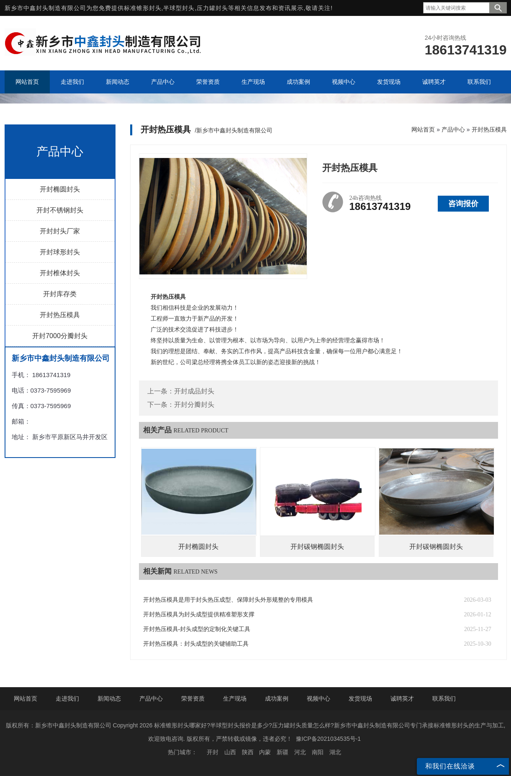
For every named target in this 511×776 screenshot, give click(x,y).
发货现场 (360, 698)
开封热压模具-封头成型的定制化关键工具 (197, 629)
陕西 (248, 752)
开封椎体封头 (60, 273)
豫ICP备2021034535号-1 (328, 738)
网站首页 (423, 129)
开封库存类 (60, 293)
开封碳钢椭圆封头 (317, 546)
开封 (212, 752)
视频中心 (318, 698)
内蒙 (265, 752)
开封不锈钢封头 (59, 210)
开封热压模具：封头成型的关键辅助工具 (196, 644)
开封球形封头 (60, 252)
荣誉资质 (193, 698)
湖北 (335, 752)
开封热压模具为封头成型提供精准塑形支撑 (198, 614)
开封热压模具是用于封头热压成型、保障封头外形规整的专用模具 (228, 600)
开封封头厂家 (60, 231)
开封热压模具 (60, 314)
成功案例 (276, 698)
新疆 (282, 752)
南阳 (318, 752)
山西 (230, 752)
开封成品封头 (194, 391)
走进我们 (67, 698)
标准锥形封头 (143, 8)
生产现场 (235, 698)
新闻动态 (109, 698)
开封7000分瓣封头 (59, 335)
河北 (300, 752)
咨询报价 (463, 203)
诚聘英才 (402, 698)
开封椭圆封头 (60, 189)
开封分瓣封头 (194, 404)
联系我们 (444, 698)
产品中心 (453, 129)
